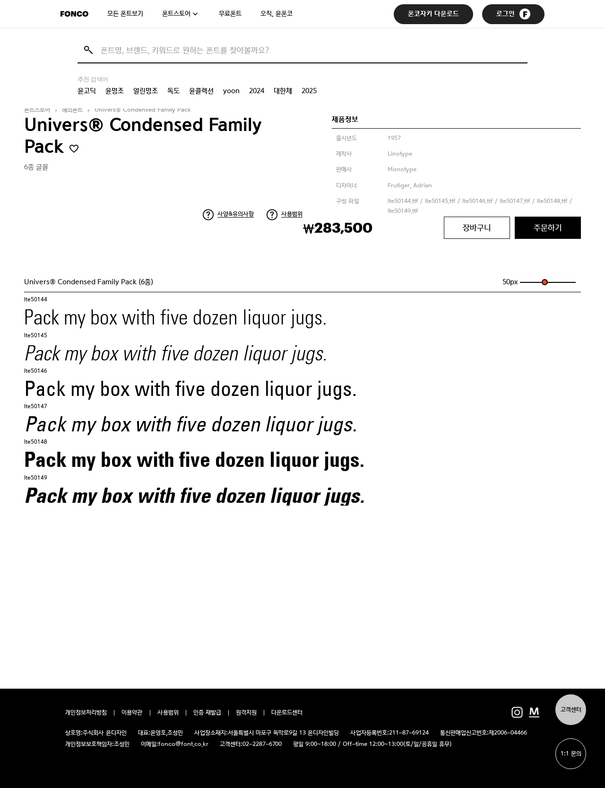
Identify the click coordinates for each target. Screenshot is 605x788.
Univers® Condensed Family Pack (143, 110)
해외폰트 (72, 110)
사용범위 (291, 214)
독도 (173, 91)
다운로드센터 (286, 713)
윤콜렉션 (201, 91)
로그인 (513, 14)
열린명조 (145, 91)
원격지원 (246, 713)
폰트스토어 (176, 14)
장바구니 (477, 227)
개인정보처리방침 (86, 713)
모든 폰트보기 (125, 14)
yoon (231, 91)
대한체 (283, 91)
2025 (309, 91)
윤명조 (114, 91)
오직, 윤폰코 (276, 14)
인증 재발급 (207, 713)
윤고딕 (87, 91)
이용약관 (132, 713)
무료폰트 (230, 14)
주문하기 (548, 227)
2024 (256, 91)
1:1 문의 (571, 753)
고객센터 (571, 709)
